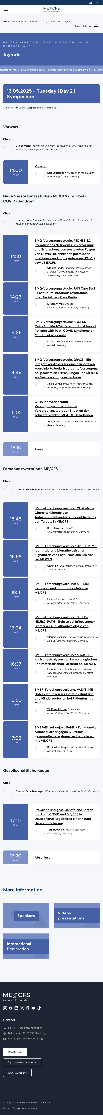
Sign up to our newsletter (22, 1062)
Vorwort (41, 166)
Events (6, 21)
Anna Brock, (54, 421)
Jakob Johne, (54, 383)
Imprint (6, 1108)
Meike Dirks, (54, 341)
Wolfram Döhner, (57, 709)
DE (96, 2)
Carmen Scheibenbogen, (30, 489)
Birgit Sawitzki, (55, 528)
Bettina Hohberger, (58, 747)
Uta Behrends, (24, 145)
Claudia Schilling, (57, 637)
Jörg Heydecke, (56, 829)
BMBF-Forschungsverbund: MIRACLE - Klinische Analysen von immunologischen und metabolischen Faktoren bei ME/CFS (66, 659)
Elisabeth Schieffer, (58, 669)
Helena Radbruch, (57, 599)
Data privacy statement (25, 1108)
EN (90, 2)
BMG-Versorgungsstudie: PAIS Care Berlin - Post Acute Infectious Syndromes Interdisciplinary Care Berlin (66, 292)
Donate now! (15, 1052)
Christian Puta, (55, 565)
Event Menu (87, 26)
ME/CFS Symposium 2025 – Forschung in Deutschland (37, 21)
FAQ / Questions (17, 1072)
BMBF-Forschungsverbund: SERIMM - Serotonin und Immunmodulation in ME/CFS (63, 588)
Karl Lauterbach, (56, 172)
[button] (6, 9)
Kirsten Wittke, (55, 303)
